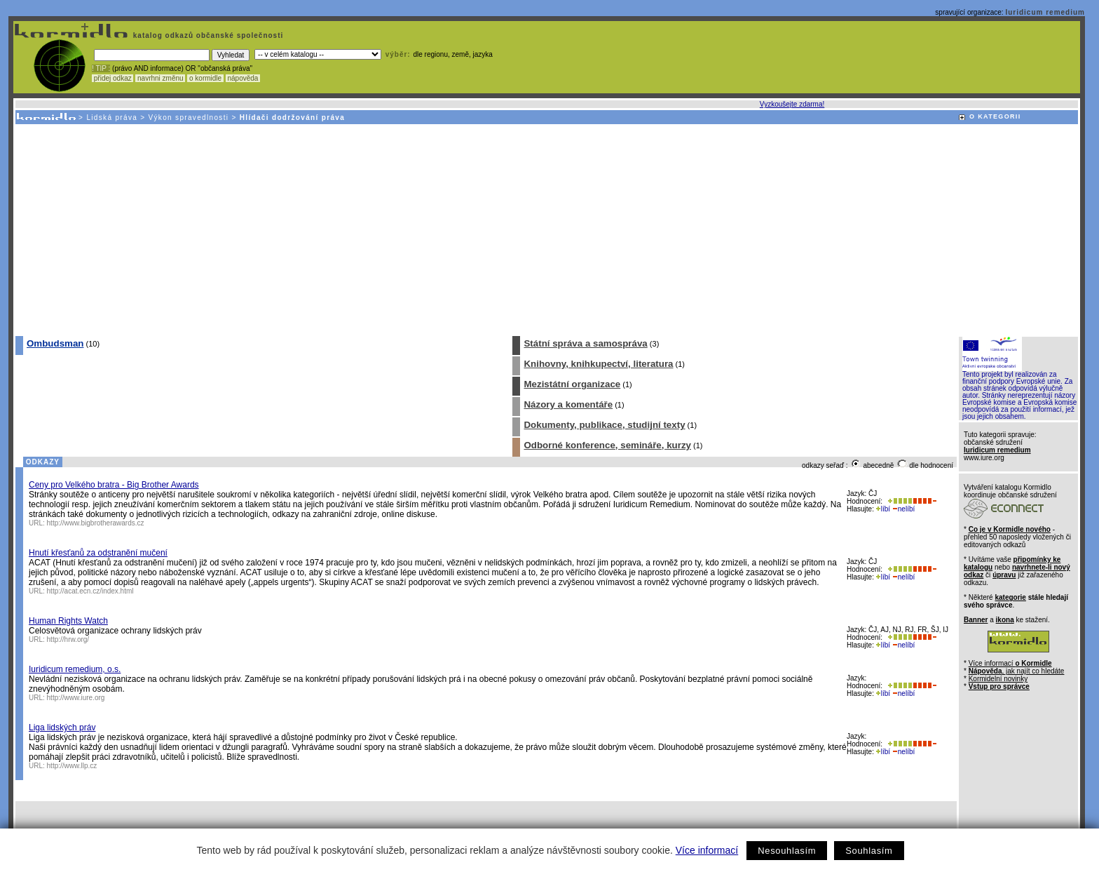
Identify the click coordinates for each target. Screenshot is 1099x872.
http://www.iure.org (76, 698)
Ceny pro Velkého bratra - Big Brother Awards (114, 485)
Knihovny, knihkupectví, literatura (598, 363)
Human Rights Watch (68, 621)
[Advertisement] (546, 229)
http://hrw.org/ (68, 639)
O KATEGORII (995, 116)
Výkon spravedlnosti (189, 117)
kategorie (1010, 597)
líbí (883, 509)
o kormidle (205, 78)
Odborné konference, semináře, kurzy (607, 445)
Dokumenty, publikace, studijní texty (604, 425)
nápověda (243, 78)
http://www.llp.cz (72, 766)
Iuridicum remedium (1045, 12)
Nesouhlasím (787, 850)
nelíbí (903, 509)
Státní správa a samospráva (585, 343)
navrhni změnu (160, 78)
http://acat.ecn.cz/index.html (90, 591)
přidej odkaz (112, 78)
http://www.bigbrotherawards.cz (95, 523)
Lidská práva (111, 117)
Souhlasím (868, 850)
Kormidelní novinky (998, 679)
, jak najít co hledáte (1017, 671)
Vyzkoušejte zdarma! (792, 104)
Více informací (707, 850)
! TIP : (101, 68)
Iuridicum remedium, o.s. (75, 669)
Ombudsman (55, 343)
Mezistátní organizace (572, 384)
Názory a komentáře (568, 404)
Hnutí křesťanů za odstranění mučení (98, 553)
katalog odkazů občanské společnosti (206, 35)
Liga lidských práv (62, 727)
